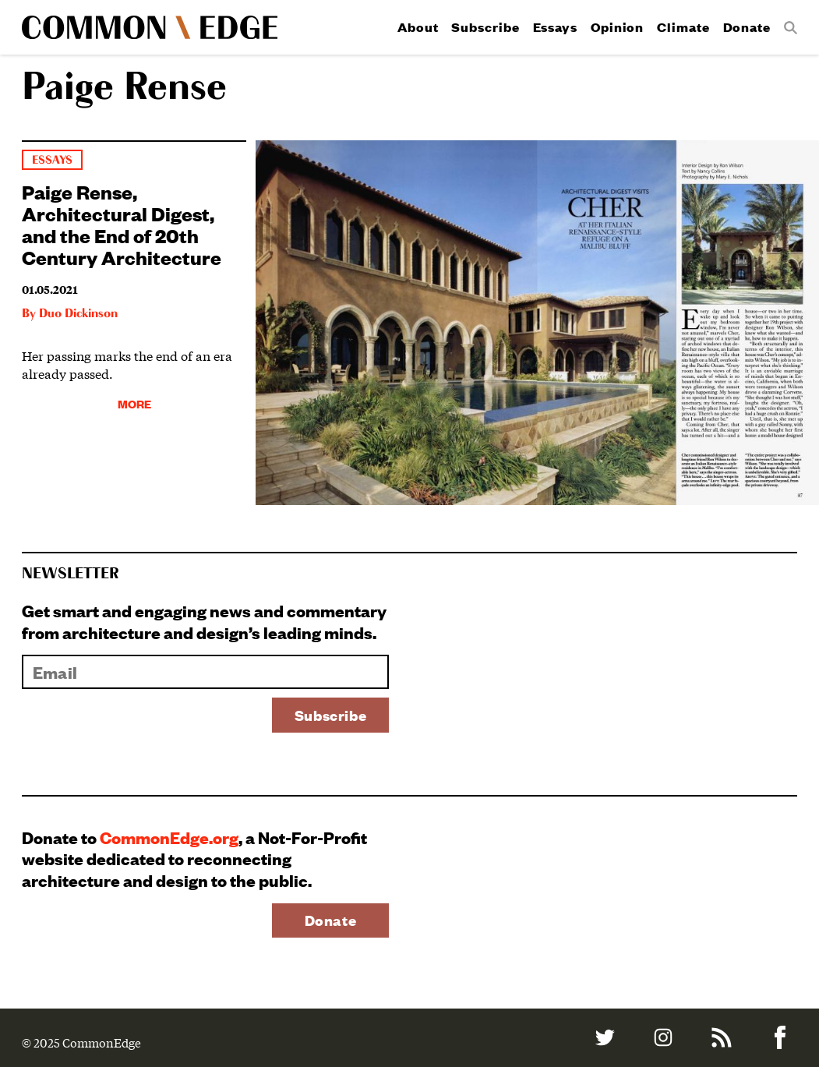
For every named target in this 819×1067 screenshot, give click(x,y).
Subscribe (485, 27)
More (134, 403)
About (418, 27)
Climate (683, 27)
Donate (747, 27)
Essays (555, 27)
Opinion (617, 27)
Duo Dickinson (78, 314)
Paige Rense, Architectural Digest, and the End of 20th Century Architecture (121, 224)
